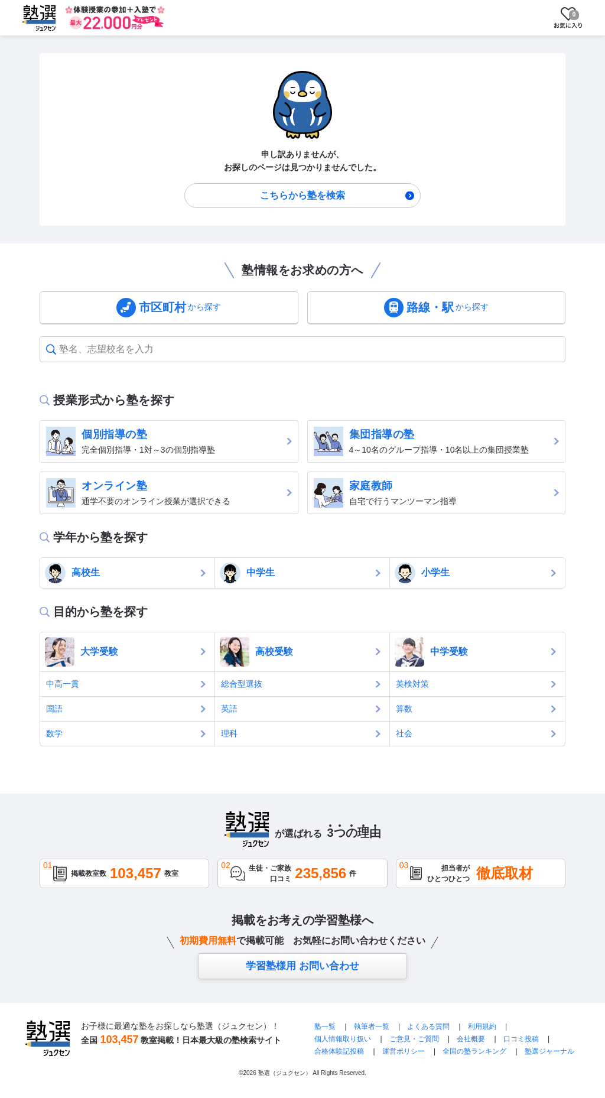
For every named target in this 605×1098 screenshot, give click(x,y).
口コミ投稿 (521, 1039)
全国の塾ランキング (474, 1051)
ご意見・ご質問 (414, 1039)
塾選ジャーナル (549, 1051)
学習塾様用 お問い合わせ (302, 966)
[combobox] (60, 349)
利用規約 (482, 1026)
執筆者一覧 (371, 1026)
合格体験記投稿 (339, 1051)
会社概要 (471, 1039)
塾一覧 (325, 1026)
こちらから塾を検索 (302, 195)
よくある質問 (429, 1026)
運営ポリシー (403, 1051)
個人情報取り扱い (342, 1039)
